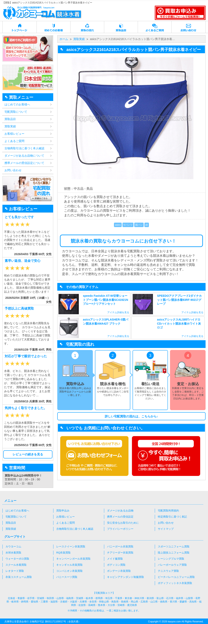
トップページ (20, 27)
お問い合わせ (188, 27)
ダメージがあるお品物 (120, 510)
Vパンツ (128, 224)
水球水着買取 (13, 552)
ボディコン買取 (116, 564)
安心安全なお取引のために (123, 522)
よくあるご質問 (155, 27)
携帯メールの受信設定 (120, 516)
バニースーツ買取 (66, 576)
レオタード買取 (14, 570)
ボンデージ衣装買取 (119, 570)
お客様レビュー (14, 133)
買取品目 (121, 27)
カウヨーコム (13, 546)
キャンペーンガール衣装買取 (73, 558)
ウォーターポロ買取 (17, 558)
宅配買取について (15, 111)
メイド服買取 (115, 558)
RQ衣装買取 (63, 552)
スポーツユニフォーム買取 (174, 546)
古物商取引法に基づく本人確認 (24, 148)
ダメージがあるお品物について (24, 155)
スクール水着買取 (16, 564)
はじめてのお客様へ (17, 104)
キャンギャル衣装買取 (69, 564)
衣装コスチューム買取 (18, 576)
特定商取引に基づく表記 (172, 516)
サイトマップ (166, 528)
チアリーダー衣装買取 (120, 552)
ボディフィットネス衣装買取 (175, 583)
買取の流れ (87, 27)
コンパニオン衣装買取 (69, 570)
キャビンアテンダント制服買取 (125, 576)
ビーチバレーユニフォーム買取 (176, 576)
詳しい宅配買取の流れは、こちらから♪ (131, 416)
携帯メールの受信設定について (24, 163)
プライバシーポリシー (120, 528)
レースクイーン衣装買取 (70, 546)
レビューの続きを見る (28, 454)
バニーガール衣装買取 (120, 546)
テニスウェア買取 (168, 570)
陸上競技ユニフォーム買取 (174, 552)
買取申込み (62, 510)
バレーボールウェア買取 (172, 564)
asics (117, 224)
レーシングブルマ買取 (171, 558)
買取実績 (10, 126)
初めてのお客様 (53, 27)
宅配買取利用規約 (168, 510)
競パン (139, 224)
